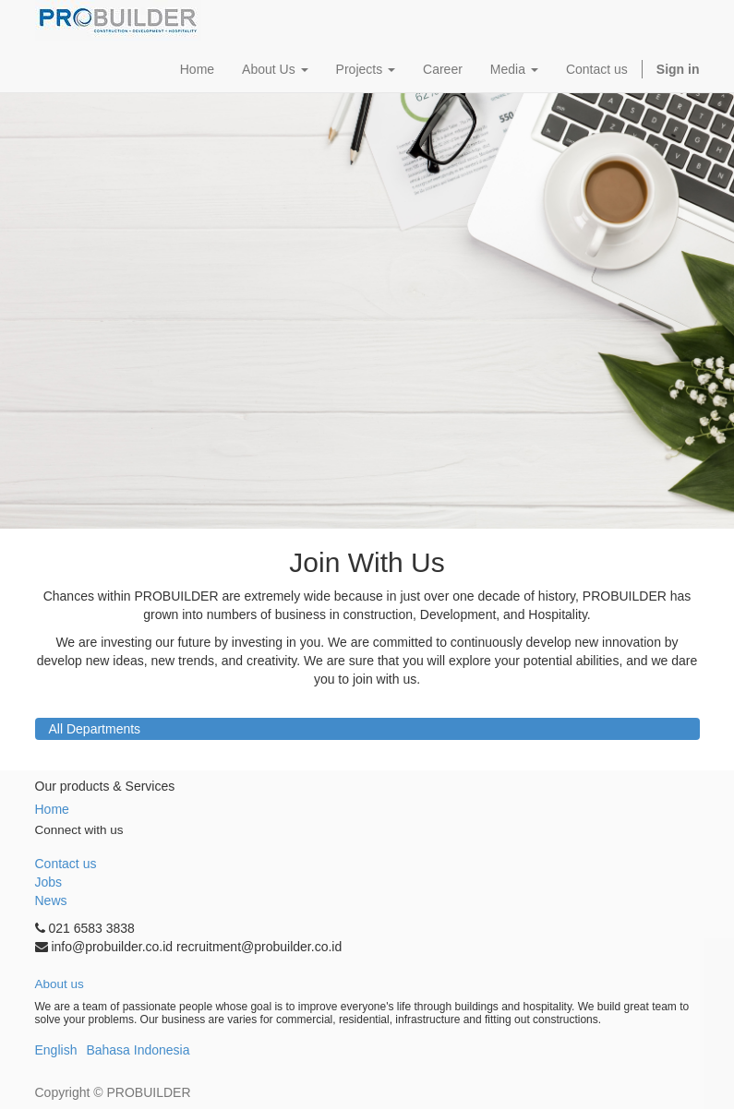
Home (52, 809)
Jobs (49, 882)
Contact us (66, 863)
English (56, 1050)
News (51, 900)
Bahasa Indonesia (137, 1050)
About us (59, 984)
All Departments (95, 728)
